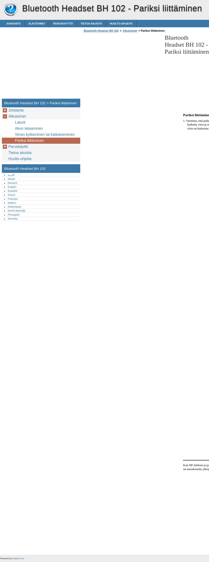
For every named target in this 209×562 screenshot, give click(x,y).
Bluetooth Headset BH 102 (10, 9)
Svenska (13, 218)
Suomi (11, 194)
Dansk (11, 179)
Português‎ (14, 214)
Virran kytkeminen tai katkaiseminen (45, 134)
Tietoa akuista (91, 23)
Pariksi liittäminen (29, 141)
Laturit (20, 122)
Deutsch (12, 183)
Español (12, 190)
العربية (11, 174)
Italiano (12, 202)
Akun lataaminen (29, 128)
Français (13, 198)
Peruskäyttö (63, 23)
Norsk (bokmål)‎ (16, 210)
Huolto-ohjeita (121, 23)
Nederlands (14, 206)
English (12, 186)
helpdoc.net (18, 558)
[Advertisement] (122, 67)
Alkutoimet (36, 23)
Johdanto (13, 23)
